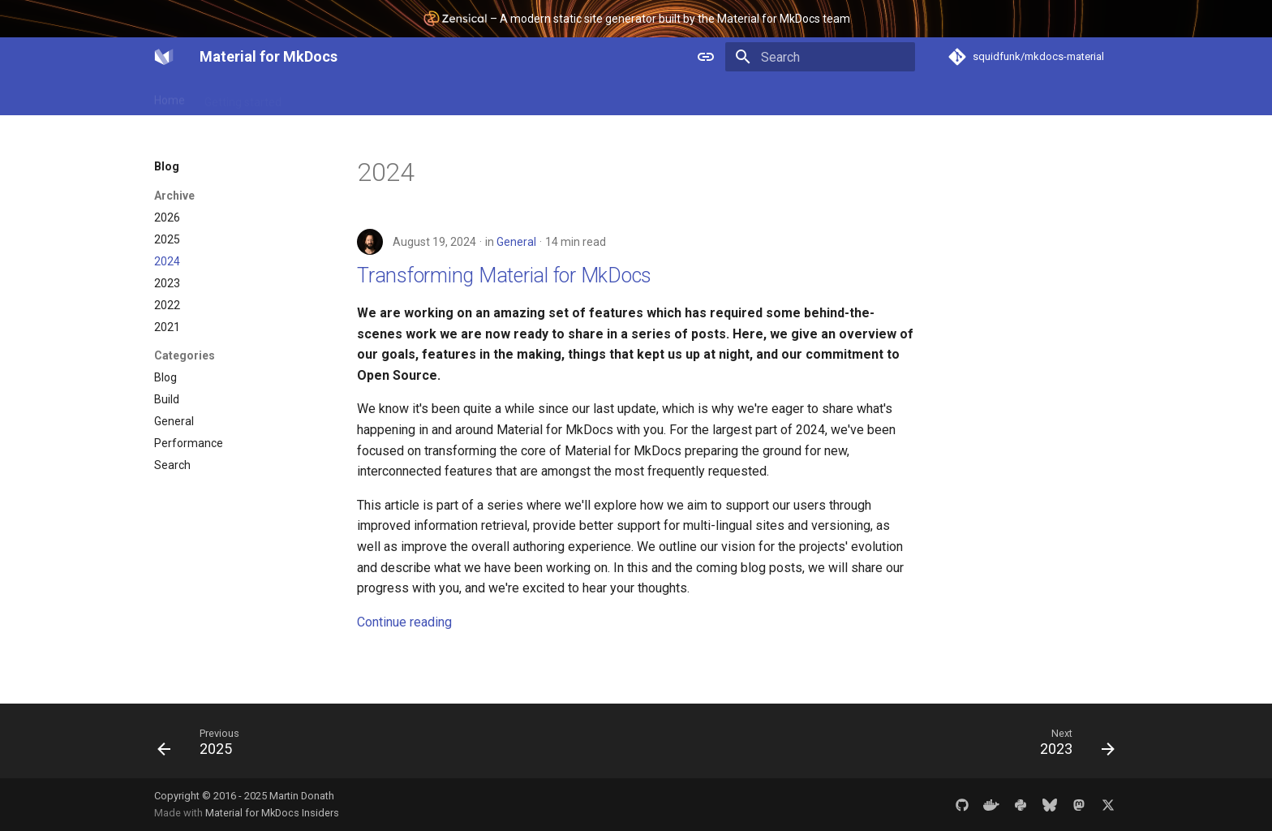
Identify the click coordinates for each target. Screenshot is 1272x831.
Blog (632, 96)
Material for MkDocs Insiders (272, 813)
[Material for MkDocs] (164, 57)
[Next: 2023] (1072, 746)
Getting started (242, 96)
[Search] (820, 56)
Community (571, 96)
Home (169, 96)
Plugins (370, 96)
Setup (316, 96)
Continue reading (404, 622)
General (516, 241)
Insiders (502, 96)
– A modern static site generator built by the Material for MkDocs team (636, 18)
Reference (435, 96)
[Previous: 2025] (203, 746)
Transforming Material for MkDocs (504, 275)
